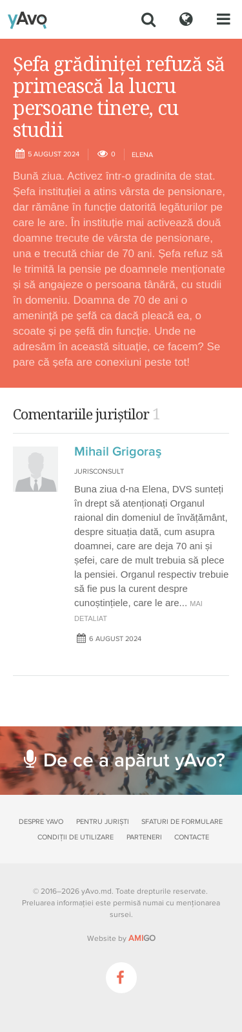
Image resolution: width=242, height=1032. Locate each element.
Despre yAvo (41, 821)
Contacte (191, 837)
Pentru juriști (102, 821)
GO (142, 938)
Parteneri (144, 837)
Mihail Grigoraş (117, 451)
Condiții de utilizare (75, 837)
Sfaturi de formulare (182, 821)
